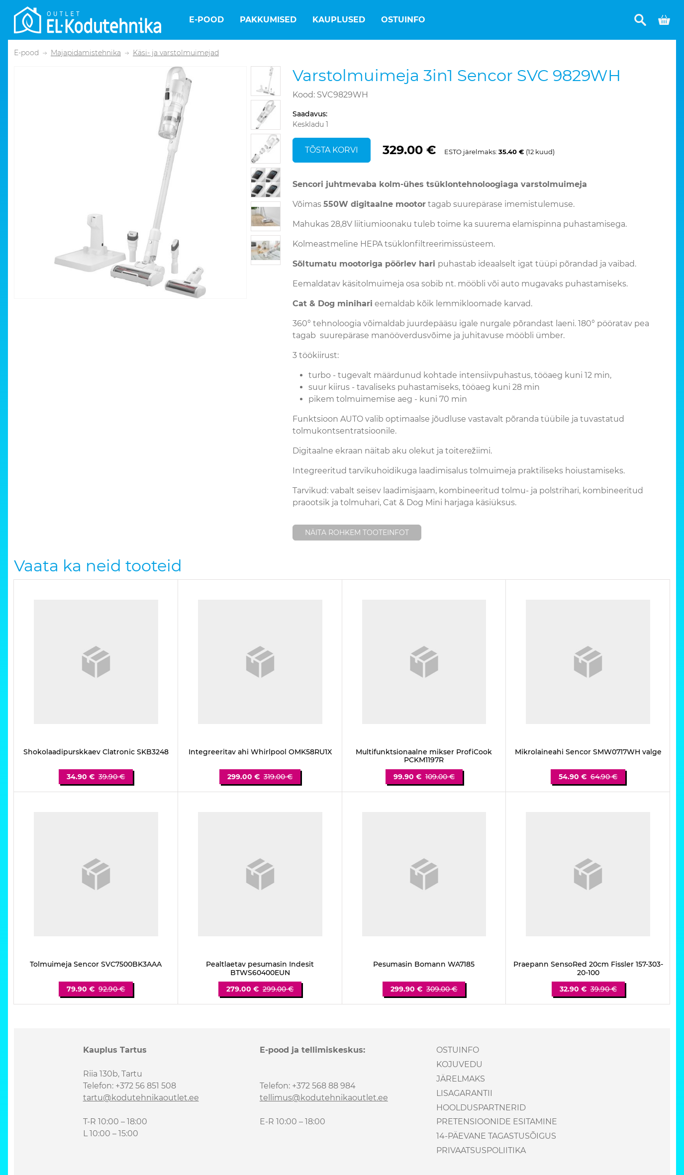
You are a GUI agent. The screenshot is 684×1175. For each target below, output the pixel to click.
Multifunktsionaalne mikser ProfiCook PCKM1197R (424, 756)
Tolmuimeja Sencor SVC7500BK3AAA (96, 964)
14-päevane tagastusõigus (496, 1136)
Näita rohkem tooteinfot (357, 532)
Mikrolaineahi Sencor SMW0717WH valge (588, 752)
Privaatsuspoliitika (481, 1150)
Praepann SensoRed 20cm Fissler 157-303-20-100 (588, 968)
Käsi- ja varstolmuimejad (176, 53)
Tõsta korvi (331, 150)
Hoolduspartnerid (481, 1107)
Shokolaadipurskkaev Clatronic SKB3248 (96, 752)
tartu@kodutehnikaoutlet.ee (141, 1097)
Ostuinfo (403, 19)
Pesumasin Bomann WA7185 (424, 964)
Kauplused (338, 19)
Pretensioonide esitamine (496, 1121)
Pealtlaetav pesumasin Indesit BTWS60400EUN (260, 968)
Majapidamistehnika (86, 53)
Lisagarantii (464, 1093)
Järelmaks (460, 1079)
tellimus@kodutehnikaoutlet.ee (324, 1097)
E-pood (206, 19)
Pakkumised (268, 19)
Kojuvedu (459, 1064)
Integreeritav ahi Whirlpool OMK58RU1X (260, 752)
